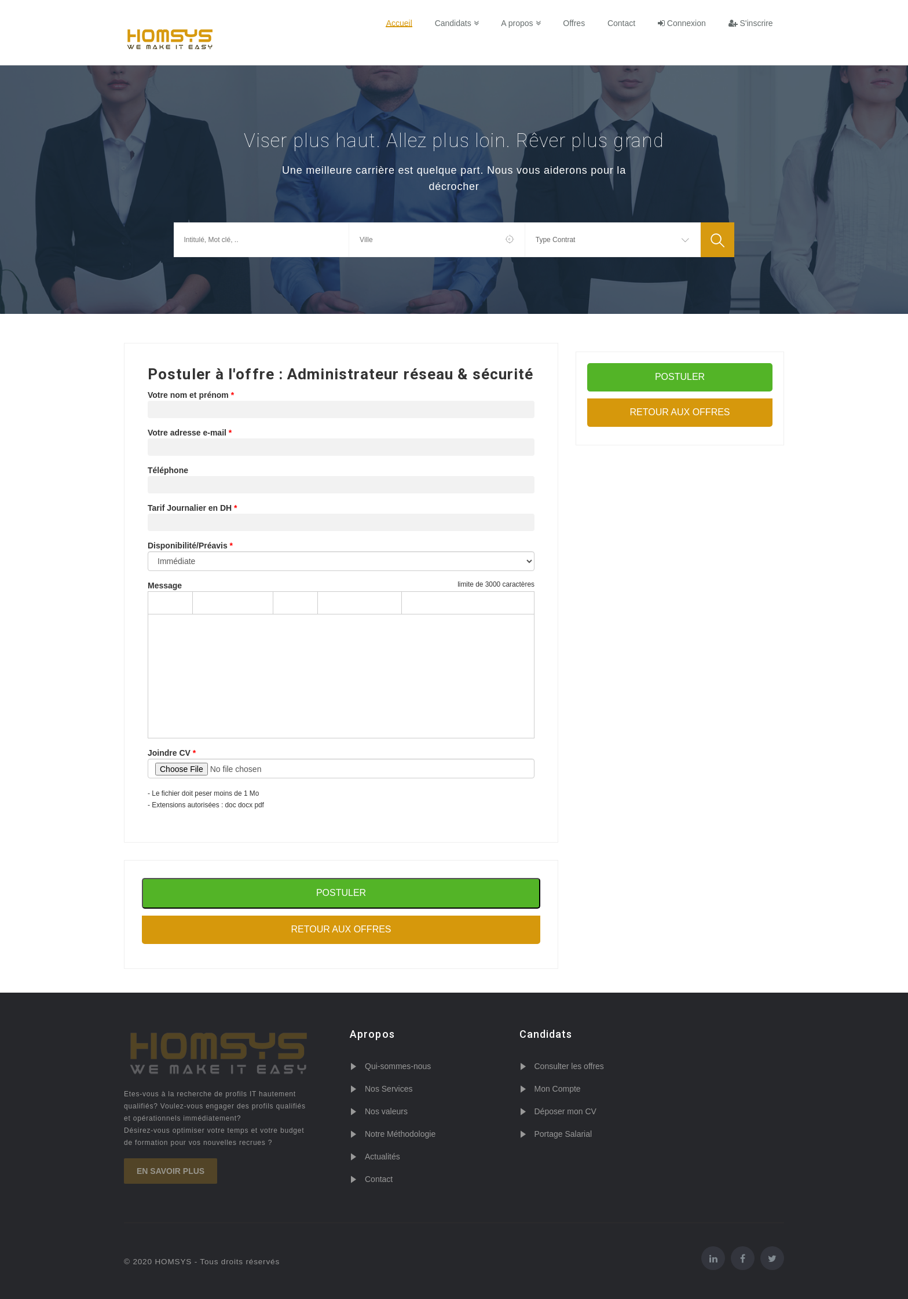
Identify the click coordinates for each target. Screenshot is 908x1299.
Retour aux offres (341, 929)
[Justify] (389, 603)
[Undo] (160, 603)
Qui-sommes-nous (398, 1066)
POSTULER (680, 377)
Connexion (682, 23)
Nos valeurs (386, 1111)
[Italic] (305, 603)
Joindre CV (169, 753)
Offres (576, 23)
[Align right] (369, 603)
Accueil (402, 23)
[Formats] (232, 603)
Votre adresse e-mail (187, 432)
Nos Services (388, 1088)
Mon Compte (557, 1088)
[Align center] (350, 603)
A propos (523, 23)
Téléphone (168, 470)
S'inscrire (750, 23)
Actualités (382, 1156)
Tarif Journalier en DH (190, 508)
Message (165, 585)
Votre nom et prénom (188, 395)
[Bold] (285, 603)
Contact (622, 23)
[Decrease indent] (414, 603)
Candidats (459, 23)
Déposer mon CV (565, 1111)
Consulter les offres (569, 1066)
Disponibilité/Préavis (188, 545)
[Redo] (180, 603)
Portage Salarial (563, 1134)
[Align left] (330, 603)
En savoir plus (170, 1171)
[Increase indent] (434, 603)
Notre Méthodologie (400, 1134)
